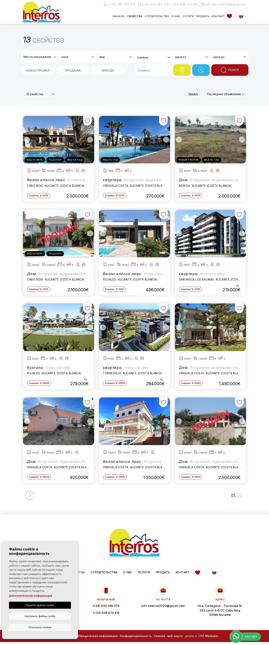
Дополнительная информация (30, 596)
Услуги (188, 16)
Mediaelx (211, 638)
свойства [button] (134, 16)
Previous (27, 140)
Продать (202, 16)
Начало (119, 16)
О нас (175, 16)
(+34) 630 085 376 (155, 4)
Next (90, 140)
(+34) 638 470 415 (184, 4)
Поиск (230, 70)
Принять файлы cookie (40, 605)
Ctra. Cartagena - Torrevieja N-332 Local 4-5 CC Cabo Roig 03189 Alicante (219, 613)
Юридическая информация (98, 638)
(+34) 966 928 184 (119, 4)
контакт (218, 16)
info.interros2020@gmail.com (223, 4)
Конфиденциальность (136, 638)
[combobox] (39, 56)
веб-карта (175, 638)
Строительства (157, 16)
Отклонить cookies (40, 627)
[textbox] (40, 56)
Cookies (159, 638)
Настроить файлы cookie (40, 616)
